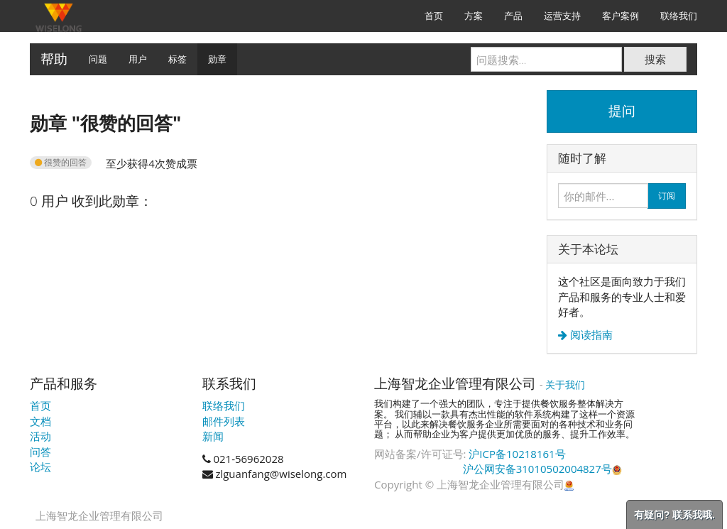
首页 (40, 405)
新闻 (213, 436)
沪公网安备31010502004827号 (542, 469)
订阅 (666, 196)
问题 (98, 59)
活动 (40, 436)
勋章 (217, 59)
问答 (40, 452)
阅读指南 (590, 334)
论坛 (40, 466)
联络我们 (223, 405)
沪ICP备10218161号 (517, 454)
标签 (177, 59)
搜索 (655, 59)
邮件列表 (223, 421)
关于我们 (565, 384)
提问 (621, 111)
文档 (40, 421)
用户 (138, 59)
